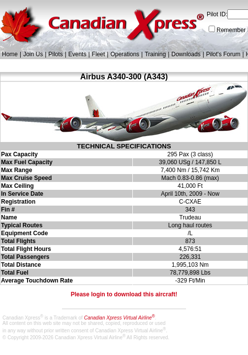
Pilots (55, 54)
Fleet (98, 54)
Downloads (185, 54)
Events (77, 54)
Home (10, 54)
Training (155, 54)
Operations (124, 54)
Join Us (33, 54)
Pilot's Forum (223, 54)
